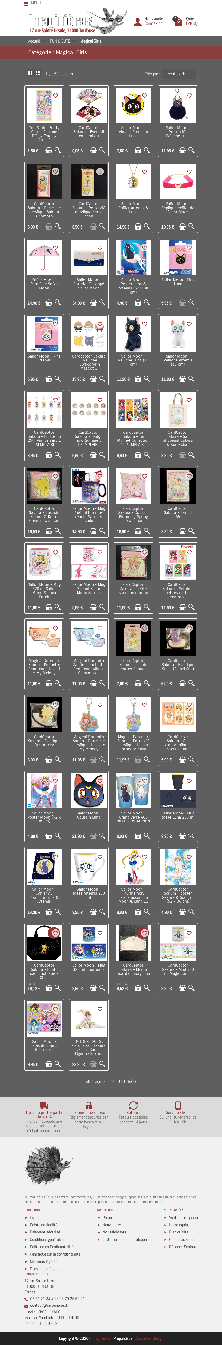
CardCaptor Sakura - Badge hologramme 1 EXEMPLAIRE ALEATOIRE (88, 440)
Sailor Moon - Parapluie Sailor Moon (44, 284)
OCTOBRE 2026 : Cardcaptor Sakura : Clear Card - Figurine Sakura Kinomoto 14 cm (89, 1049)
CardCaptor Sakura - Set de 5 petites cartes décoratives (178, 590)
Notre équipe (179, 1224)
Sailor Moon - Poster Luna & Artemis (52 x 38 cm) (133, 286)
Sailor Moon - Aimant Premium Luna (133, 131)
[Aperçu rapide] (57, 150)
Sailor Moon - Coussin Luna (89, 815)
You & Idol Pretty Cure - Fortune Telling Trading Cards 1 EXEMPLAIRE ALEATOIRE (44, 138)
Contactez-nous (182, 1239)
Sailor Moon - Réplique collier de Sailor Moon (177, 208)
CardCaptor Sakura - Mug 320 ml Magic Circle (178, 969)
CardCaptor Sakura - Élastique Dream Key (44, 741)
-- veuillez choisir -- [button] (180, 74)
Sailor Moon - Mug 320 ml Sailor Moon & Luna (88, 588)
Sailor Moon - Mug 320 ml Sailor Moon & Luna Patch (44, 590)
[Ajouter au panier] (49, 150)
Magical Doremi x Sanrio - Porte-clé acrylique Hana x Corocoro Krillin (133, 743)
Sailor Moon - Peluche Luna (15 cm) (133, 360)
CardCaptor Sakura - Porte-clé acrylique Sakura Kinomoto (44, 210)
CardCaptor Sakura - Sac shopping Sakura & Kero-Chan (178, 438)
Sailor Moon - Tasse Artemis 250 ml (89, 893)
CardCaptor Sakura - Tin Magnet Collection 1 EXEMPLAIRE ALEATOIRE (133, 440)
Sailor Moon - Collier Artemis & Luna (133, 208)
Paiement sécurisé (45, 1232)
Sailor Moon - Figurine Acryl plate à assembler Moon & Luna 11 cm (133, 897)
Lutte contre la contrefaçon (125, 1239)
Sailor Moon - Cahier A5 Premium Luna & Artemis (44, 895)
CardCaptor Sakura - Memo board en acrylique (133, 969)
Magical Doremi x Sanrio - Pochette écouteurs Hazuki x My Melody (44, 666)
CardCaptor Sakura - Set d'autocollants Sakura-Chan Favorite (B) (178, 745)
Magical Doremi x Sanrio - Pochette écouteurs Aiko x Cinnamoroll (89, 666)
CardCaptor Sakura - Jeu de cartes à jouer (133, 664)
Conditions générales (47, 1239)
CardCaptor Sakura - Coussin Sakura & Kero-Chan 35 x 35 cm (44, 514)
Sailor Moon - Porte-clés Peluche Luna (178, 131)
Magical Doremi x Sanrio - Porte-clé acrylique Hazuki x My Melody (88, 743)
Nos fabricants (114, 1232)
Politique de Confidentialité (52, 1246)
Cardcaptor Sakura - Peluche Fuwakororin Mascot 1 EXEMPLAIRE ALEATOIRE (89, 366)
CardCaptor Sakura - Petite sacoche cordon (133, 588)
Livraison (37, 1217)
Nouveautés (112, 1224)
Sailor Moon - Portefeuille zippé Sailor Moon (88, 284)
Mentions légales (43, 1261)
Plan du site (178, 1232)
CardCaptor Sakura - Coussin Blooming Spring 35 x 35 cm (133, 514)
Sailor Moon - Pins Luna (177, 282)
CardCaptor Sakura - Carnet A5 (178, 512)
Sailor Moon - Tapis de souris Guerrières (44, 1045)
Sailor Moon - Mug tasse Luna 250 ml (178, 815)
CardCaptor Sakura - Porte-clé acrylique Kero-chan (88, 210)
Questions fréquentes (47, 1269)
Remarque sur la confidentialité (55, 1254)
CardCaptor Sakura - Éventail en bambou (89, 131)
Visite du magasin (183, 1217)
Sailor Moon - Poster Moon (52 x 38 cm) (44, 817)
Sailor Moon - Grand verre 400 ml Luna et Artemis (133, 817)
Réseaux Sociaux (183, 1246)
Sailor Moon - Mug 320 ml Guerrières (88, 967)
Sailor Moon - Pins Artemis (44, 358)
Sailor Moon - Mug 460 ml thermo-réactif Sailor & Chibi (88, 514)
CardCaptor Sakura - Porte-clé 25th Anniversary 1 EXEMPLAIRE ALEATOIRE (44, 440)
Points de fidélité (43, 1224)
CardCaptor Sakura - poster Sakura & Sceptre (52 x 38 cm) (178, 895)
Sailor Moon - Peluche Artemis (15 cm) (178, 360)
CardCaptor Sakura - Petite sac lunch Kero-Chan (44, 971)
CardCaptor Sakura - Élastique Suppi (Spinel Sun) (178, 664)
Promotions (112, 1217)
